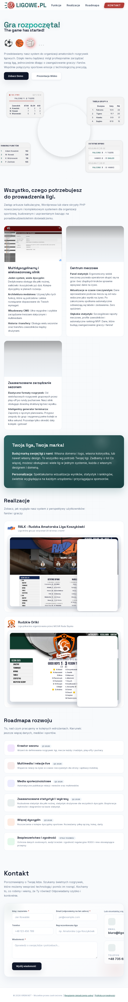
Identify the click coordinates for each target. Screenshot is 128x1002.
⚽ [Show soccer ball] (8, 43)
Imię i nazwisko (20, 911)
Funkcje (56, 5)
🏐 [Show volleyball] (30, 43)
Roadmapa (92, 5)
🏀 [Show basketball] (19, 43)
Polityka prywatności (105, 995)
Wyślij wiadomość (26, 966)
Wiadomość (19, 939)
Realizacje (73, 5)
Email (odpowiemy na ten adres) (73, 911)
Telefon (16, 925)
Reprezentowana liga (67, 925)
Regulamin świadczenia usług (78, 995)
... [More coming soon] (41, 43)
